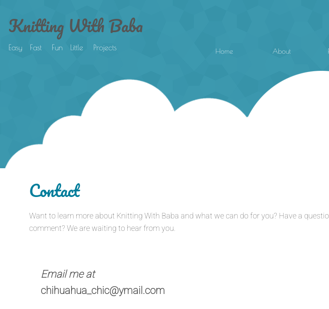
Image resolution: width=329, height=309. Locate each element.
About (281, 51)
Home (224, 51)
